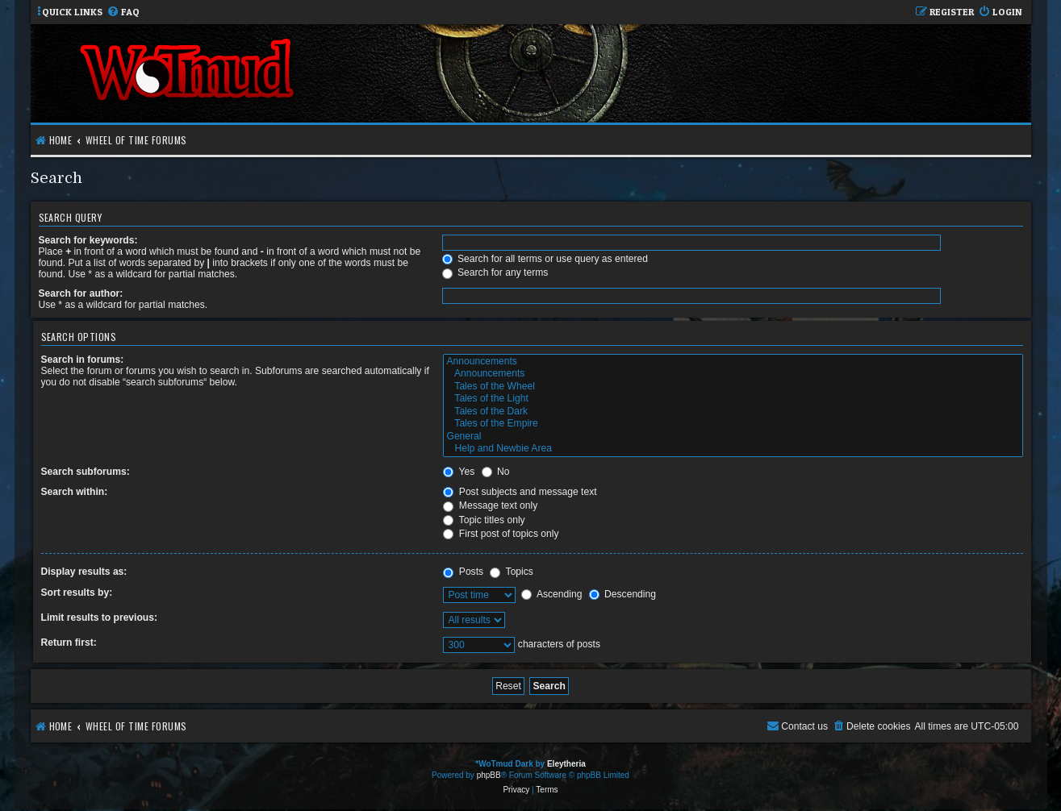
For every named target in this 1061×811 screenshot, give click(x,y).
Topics (511, 571)
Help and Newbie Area (733, 449)
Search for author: (81, 293)
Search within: (74, 491)
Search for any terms (495, 272)
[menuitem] (123, 12)
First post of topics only (500, 533)
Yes (458, 471)
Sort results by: (77, 592)
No (496, 471)
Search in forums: (82, 359)
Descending (622, 594)
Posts (463, 571)
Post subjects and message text (519, 491)
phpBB (489, 775)
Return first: (69, 642)
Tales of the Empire (733, 424)
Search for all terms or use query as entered (545, 258)
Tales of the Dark (733, 412)
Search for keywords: (88, 240)
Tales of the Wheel (733, 387)
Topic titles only (483, 520)
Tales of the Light (733, 399)
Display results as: (84, 571)
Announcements (733, 362)
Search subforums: (85, 471)
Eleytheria (566, 763)
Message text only (490, 505)
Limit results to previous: (99, 617)
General (733, 436)
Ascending (551, 594)
